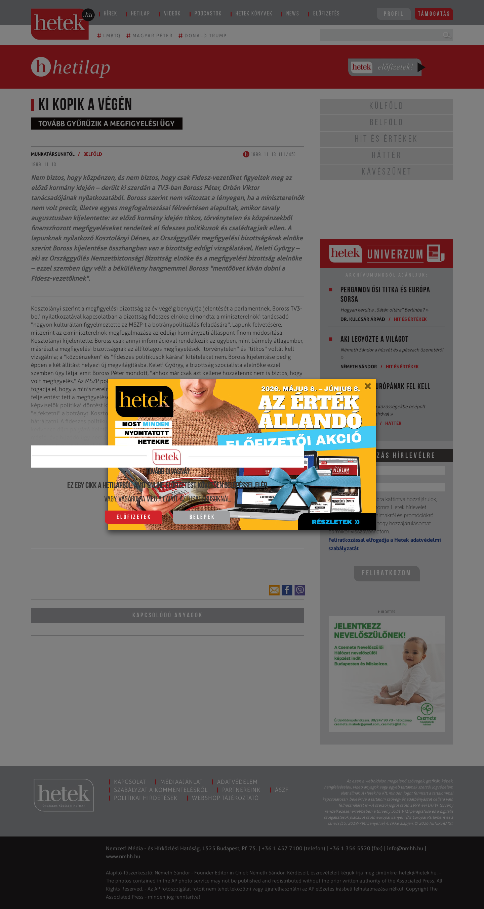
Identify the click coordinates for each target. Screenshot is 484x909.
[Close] (367, 388)
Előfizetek (134, 517)
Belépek (202, 517)
